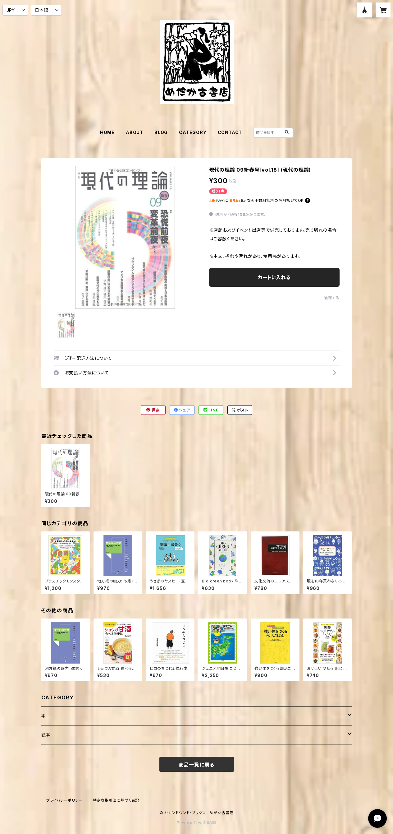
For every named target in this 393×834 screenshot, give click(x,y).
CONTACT (230, 132)
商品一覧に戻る (197, 765)
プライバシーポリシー (64, 800)
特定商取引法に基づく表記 (116, 800)
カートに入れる (274, 277)
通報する (331, 297)
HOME (107, 132)
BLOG (161, 132)
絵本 (46, 734)
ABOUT (134, 132)
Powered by (197, 822)
